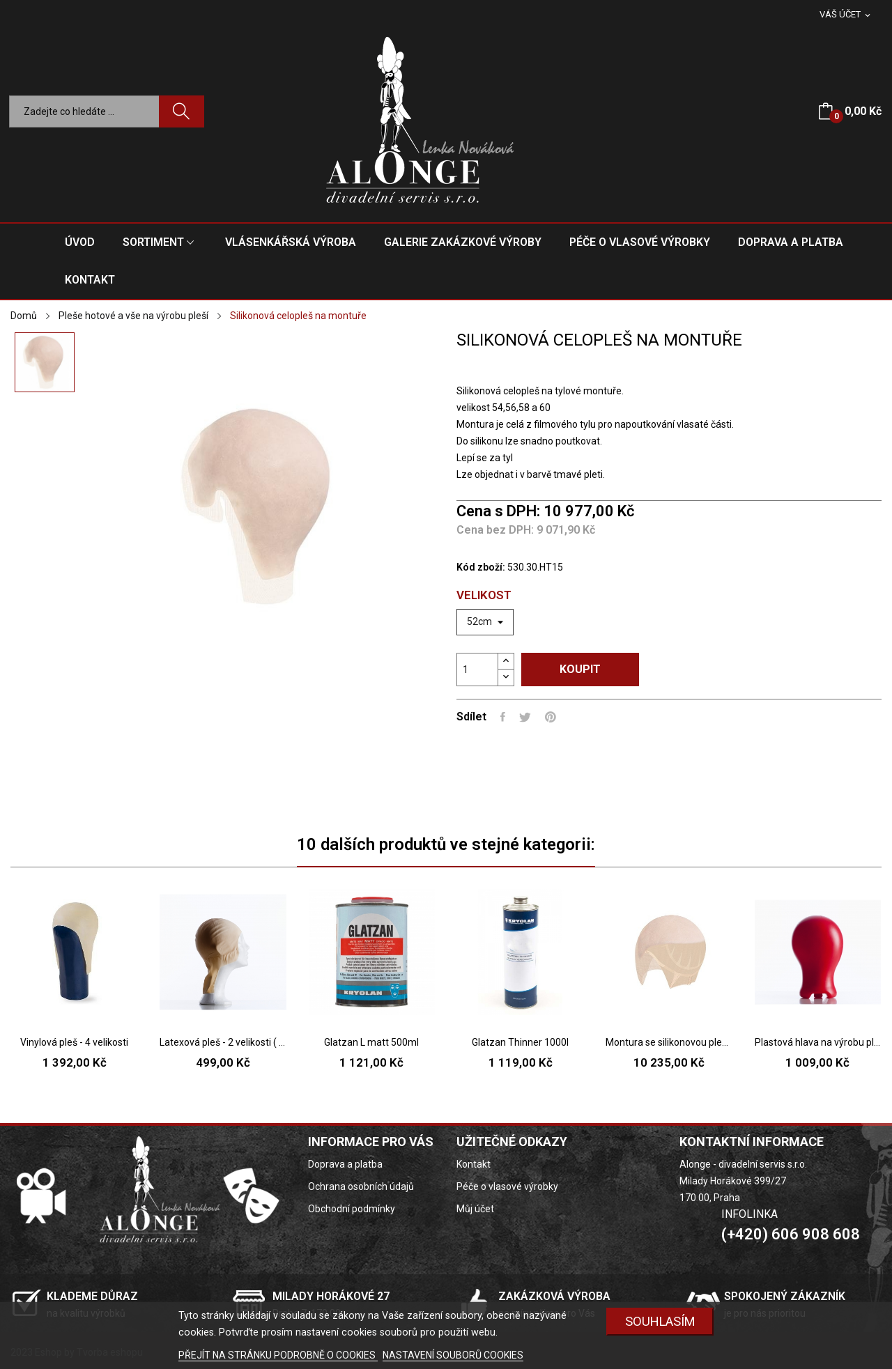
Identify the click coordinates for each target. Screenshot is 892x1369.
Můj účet (475, 1208)
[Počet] (477, 669)
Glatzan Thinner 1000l (520, 1042)
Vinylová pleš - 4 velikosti (74, 1042)
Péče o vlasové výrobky (507, 1186)
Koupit (580, 669)
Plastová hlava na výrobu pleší (818, 1042)
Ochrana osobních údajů (361, 1186)
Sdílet (502, 716)
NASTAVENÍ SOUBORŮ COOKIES (453, 1355)
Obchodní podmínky (351, 1208)
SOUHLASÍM (660, 1321)
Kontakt (473, 1164)
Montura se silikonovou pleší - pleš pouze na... (669, 1042)
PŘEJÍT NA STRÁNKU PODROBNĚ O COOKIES (278, 1355)
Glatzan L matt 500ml (371, 1042)
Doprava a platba (345, 1164)
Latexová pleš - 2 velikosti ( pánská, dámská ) (223, 1042)
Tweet (525, 716)
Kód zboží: (480, 567)
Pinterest (550, 716)
